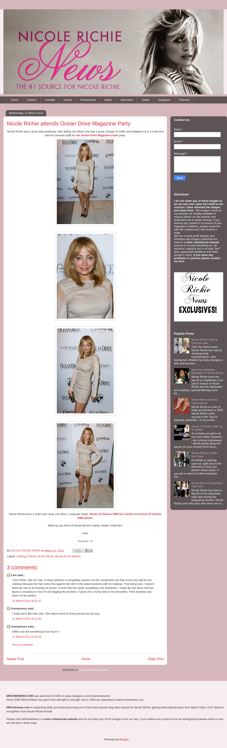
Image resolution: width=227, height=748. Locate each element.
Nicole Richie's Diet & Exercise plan (204, 341)
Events (68, 99)
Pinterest (184, 99)
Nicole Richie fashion (68, 556)
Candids (50, 99)
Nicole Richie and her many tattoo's (204, 401)
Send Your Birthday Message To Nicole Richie (207, 371)
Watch (108, 99)
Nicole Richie (46, 556)
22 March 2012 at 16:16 (26, 636)
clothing (21, 556)
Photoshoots (88, 99)
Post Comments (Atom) (93, 669)
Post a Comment (22, 644)
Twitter (145, 99)
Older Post (156, 659)
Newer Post (15, 659)
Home (14, 99)
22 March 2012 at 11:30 (26, 618)
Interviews (127, 99)
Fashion (31, 99)
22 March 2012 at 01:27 (26, 600)
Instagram (164, 99)
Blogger (124, 739)
